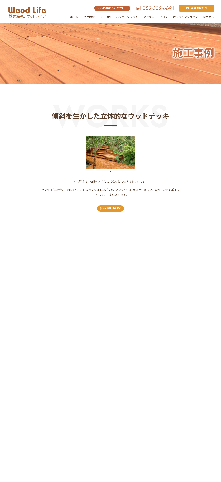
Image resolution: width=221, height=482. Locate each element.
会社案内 (148, 17)
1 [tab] (110, 171)
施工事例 (105, 17)
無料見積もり (196, 8)
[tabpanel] (110, 152)
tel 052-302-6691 (155, 8)
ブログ (164, 17)
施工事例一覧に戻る (110, 208)
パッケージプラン (127, 17)
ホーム (74, 17)
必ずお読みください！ (112, 8)
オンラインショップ (185, 17)
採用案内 (208, 17)
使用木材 (89, 17)
